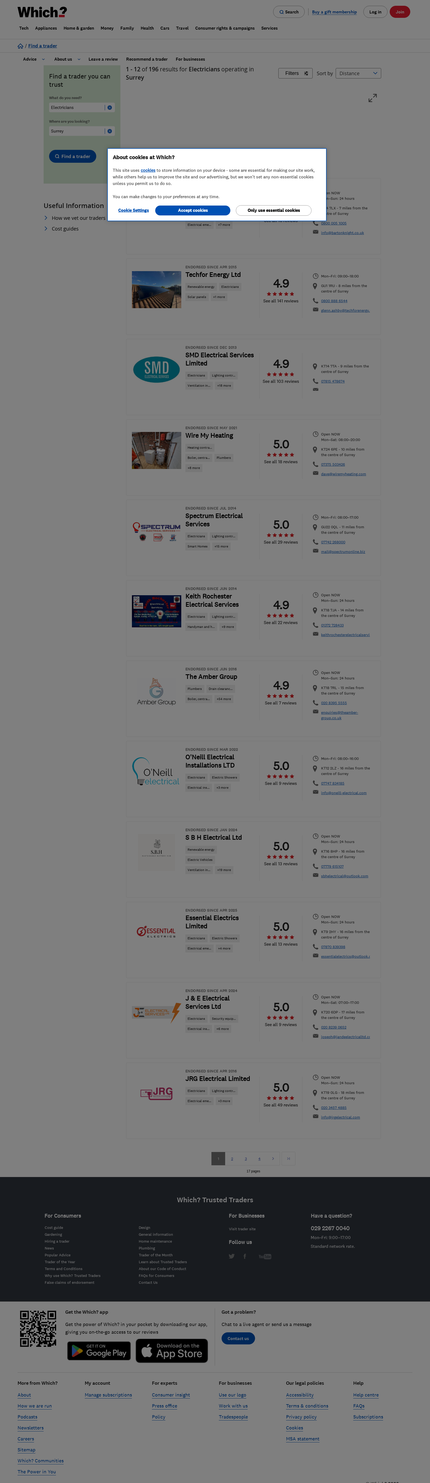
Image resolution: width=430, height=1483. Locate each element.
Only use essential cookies (274, 210)
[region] (217, 184)
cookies (148, 170)
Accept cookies (193, 210)
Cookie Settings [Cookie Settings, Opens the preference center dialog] (133, 210)
